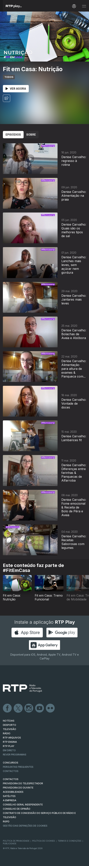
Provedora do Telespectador (23, 783)
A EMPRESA (9, 800)
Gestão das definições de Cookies (25, 825)
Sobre (31, 134)
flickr (50, 708)
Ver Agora (16, 88)
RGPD (6, 821)
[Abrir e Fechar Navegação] (84, 6)
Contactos (10, 771)
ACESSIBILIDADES (13, 791)
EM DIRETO (9, 750)
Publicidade (9, 843)
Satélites (9, 796)
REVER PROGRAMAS (14, 754)
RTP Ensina (10, 741)
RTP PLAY (8, 746)
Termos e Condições (69, 841)
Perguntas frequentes (18, 766)
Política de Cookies (43, 841)
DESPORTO (9, 724)
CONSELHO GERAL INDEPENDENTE (23, 804)
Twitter (18, 708)
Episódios (13, 134)
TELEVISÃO (9, 729)
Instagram (29, 708)
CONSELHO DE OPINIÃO (16, 808)
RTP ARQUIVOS (12, 737)
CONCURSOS (10, 762)
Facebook (7, 708)
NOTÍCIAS (8, 720)
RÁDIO (6, 733)
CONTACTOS (10, 779)
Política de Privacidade (16, 841)
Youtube (39, 708)
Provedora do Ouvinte (18, 787)
